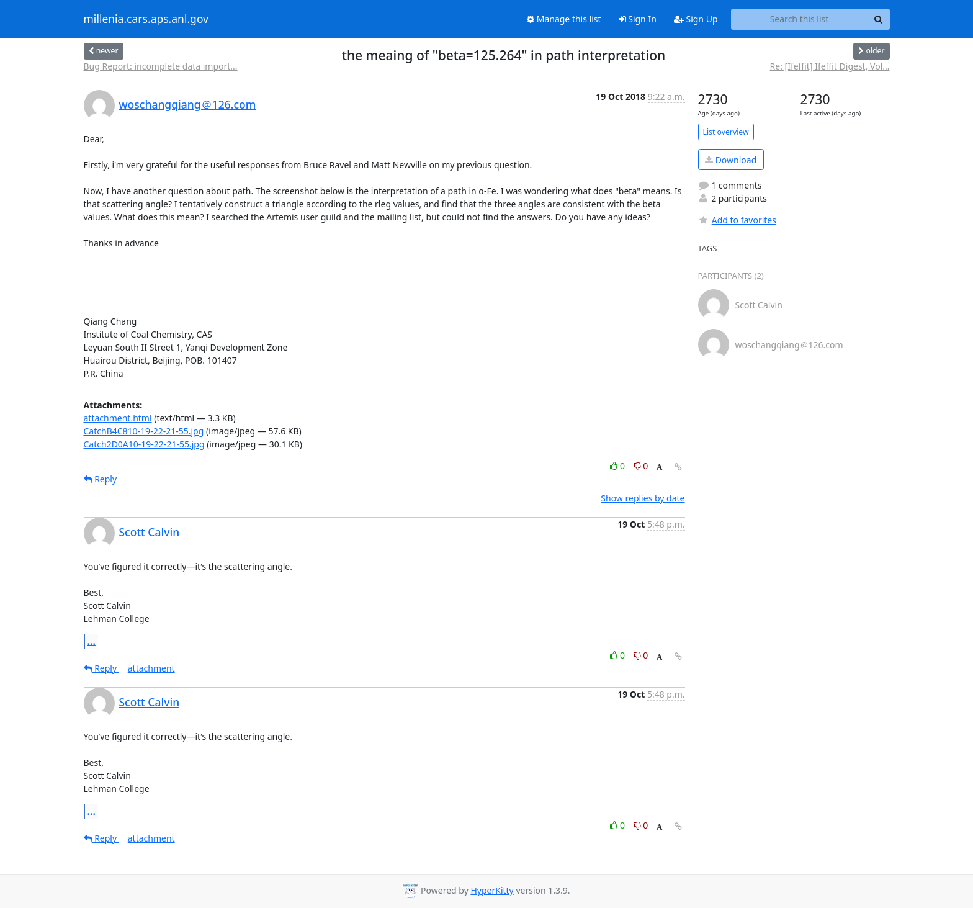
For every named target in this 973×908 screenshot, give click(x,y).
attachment (151, 668)
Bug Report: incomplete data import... (161, 66)
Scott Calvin (149, 531)
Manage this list (564, 19)
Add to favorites (737, 220)
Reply (100, 479)
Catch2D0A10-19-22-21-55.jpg (144, 444)
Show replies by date (642, 498)
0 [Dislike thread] (641, 466)
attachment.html (118, 418)
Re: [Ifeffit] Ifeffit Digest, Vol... (830, 66)
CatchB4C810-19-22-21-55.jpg (144, 431)
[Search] (879, 19)
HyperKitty (491, 890)
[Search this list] (799, 19)
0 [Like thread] (618, 466)
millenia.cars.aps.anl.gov (146, 19)
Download (730, 160)
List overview (726, 132)
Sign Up (696, 19)
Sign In (638, 19)
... (91, 641)
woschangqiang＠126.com (187, 104)
